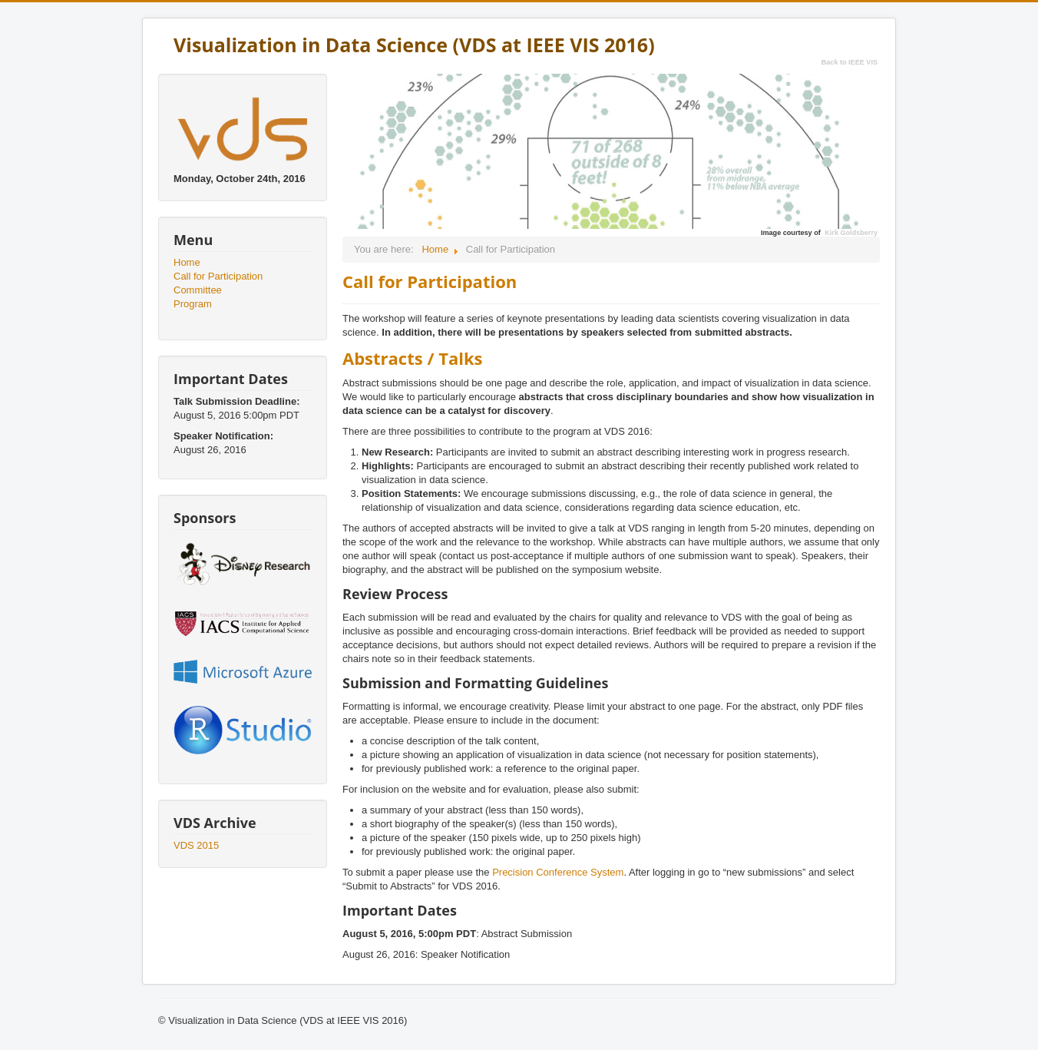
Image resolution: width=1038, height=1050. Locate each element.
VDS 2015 (196, 845)
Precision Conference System (557, 872)
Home (187, 262)
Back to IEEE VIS (849, 62)
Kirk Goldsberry (851, 233)
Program (193, 304)
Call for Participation (218, 276)
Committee (198, 290)
